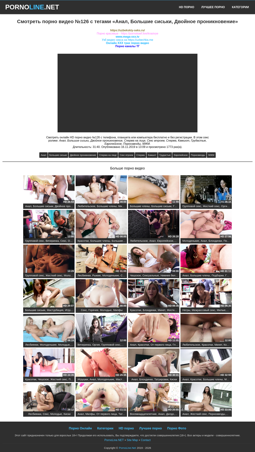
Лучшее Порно (213, 7)
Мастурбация (55, 310)
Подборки (218, 275)
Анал (43, 155)
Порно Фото (176, 428)
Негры (186, 310)
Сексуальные (150, 275)
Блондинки (215, 240)
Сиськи (125, 275)
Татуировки (161, 379)
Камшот (152, 155)
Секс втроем (126, 155)
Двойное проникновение (83, 155)
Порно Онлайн (80, 428)
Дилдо (170, 413)
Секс (63, 240)
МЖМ (211, 155)
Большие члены (107, 206)
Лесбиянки (84, 275)
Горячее (93, 310)
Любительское (86, 206)
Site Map (132, 440)
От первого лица (161, 344)
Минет (122, 206)
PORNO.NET (32, 7)
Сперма (140, 155)
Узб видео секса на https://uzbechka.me (127, 39)
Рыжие (96, 275)
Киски (173, 379)
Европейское (181, 155)
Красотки (83, 240)
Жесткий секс (211, 206)
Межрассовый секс (203, 310)
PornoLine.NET (114, 440)
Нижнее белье (169, 275)
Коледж (228, 344)
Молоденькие (190, 240)
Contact (146, 440)
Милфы (118, 310)
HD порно (126, 428)
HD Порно (186, 7)
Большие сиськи (58, 155)
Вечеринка (52, 240)
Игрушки (70, 310)
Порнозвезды (198, 155)
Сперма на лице (108, 155)
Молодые (106, 310)
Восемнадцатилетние (143, 413)
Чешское (135, 275)
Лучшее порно (150, 428)
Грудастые (165, 155)
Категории (240, 7)
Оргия (225, 206)
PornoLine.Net (127, 447)
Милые (221, 310)
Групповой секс (191, 206)
